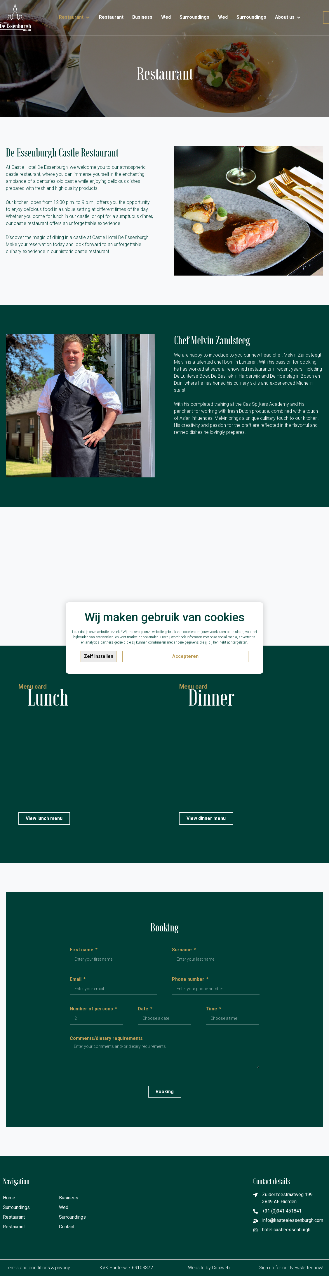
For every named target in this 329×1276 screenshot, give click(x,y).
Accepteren (185, 656)
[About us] (288, 17)
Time (212, 1009)
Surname (182, 949)
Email (76, 979)
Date (143, 1009)
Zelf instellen (98, 656)
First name (82, 949)
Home (9, 1198)
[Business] (142, 17)
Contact (66, 1226)
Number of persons (92, 1009)
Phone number (189, 979)
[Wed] (166, 17)
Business (68, 1198)
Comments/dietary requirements (106, 1038)
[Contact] (310, 14)
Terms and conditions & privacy (38, 1267)
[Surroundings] (194, 17)
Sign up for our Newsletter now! (291, 1267)
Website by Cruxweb (209, 1267)
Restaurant (14, 1217)
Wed (63, 1207)
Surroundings (16, 1207)
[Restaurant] (75, 17)
